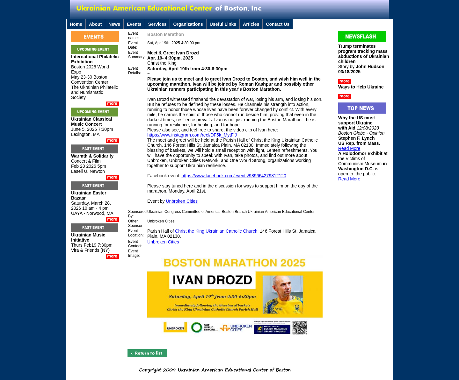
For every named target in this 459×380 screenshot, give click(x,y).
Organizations (188, 24)
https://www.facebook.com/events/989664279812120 (233, 175)
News (114, 24)
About (95, 24)
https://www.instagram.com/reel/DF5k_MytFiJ (192, 134)
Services (157, 24)
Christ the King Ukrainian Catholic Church (216, 231)
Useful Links (223, 24)
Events (134, 24)
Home (76, 24)
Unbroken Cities (182, 201)
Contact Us (277, 24)
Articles (251, 24)
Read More (349, 148)
